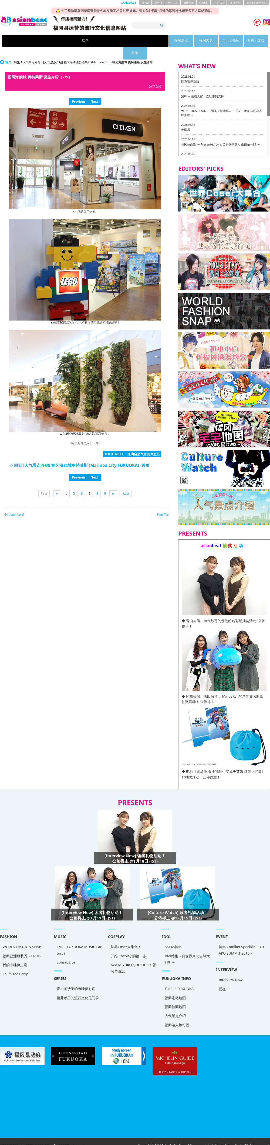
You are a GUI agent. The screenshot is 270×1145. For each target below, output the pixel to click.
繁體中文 (188, 2)
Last (126, 481)
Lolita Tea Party (15, 961)
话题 (65, 41)
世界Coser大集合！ (126, 934)
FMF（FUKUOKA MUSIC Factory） (79, 937)
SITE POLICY (9, 1133)
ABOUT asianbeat (71, 1133)
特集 (205, 41)
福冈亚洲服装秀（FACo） (23, 943)
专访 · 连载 (177, 41)
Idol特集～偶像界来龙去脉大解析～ (187, 946)
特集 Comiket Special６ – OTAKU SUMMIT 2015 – (241, 937)
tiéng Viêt (235, 2)
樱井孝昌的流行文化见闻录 (78, 985)
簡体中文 (173, 2)
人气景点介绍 (31, 50)
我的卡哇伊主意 (15, 952)
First (44, 481)
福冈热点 (93, 41)
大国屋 (185, 117)
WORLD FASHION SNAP (22, 934)
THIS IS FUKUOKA (179, 976)
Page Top (163, 502)
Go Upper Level (14, 502)
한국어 (158, 2)
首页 (8, 50)
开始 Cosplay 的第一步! (129, 943)
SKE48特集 (173, 934)
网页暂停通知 (190, 69)
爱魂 (222, 976)
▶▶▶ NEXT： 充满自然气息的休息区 (132, 441)
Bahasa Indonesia (257, 2)
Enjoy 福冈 (149, 41)
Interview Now (230, 967)
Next (94, 89)
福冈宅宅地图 (175, 985)
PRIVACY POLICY (38, 1133)
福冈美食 (121, 41)
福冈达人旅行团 (177, 1012)
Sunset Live (66, 949)
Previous (79, 89)
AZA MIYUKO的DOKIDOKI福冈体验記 (133, 955)
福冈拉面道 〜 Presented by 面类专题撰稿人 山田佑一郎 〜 (220, 132)
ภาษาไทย (219, 2)
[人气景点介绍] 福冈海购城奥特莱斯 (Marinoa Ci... (76, 50)
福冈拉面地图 (175, 994)
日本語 (145, 2)
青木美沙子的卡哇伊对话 (76, 976)
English (203, 2)
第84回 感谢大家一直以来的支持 (202, 84)
